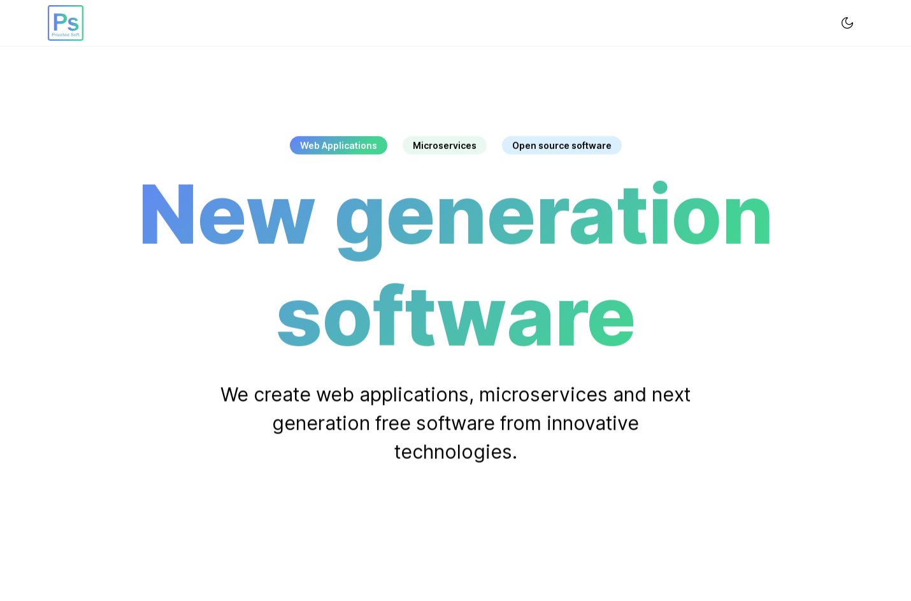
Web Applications (338, 144)
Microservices (445, 144)
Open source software (562, 144)
